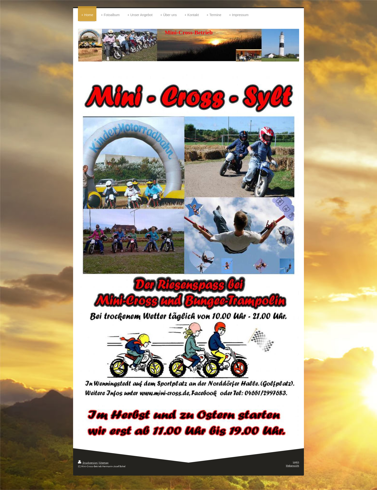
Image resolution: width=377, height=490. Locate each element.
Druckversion (88, 462)
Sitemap (103, 462)
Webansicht (292, 465)
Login (296, 462)
